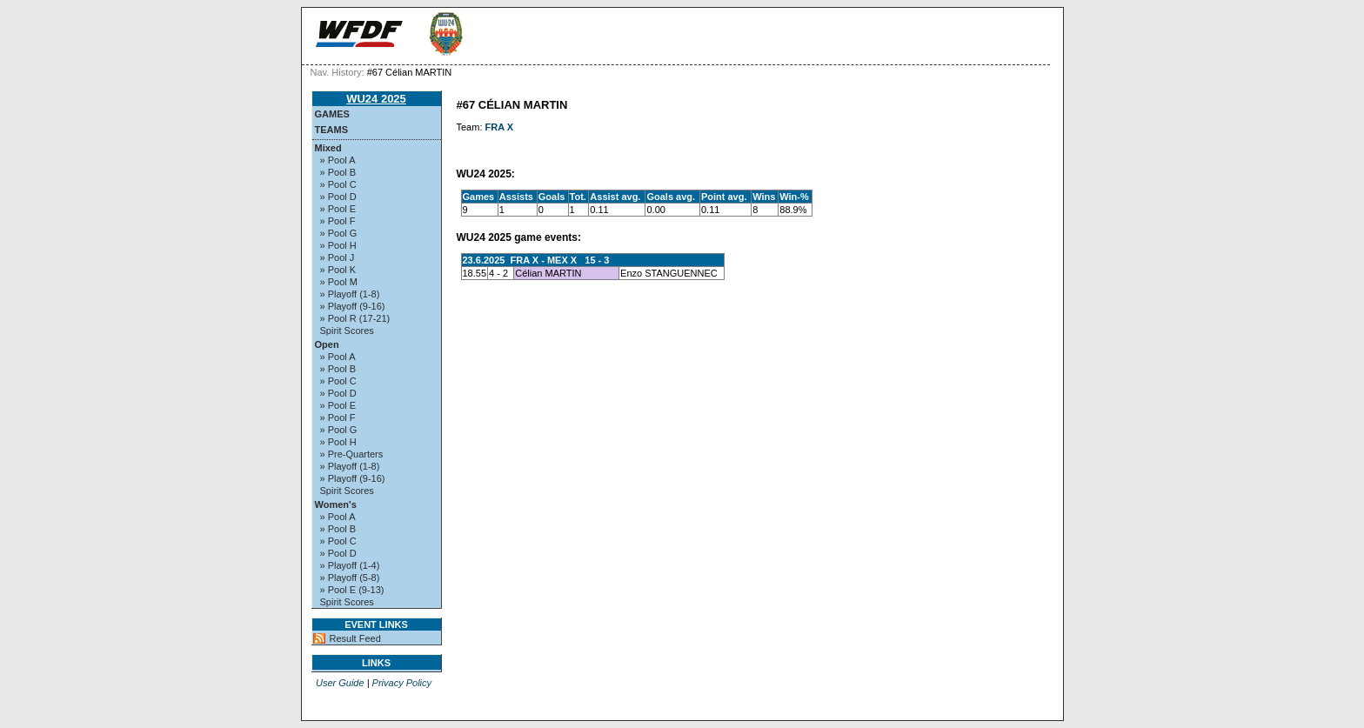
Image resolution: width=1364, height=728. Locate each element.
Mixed (328, 148)
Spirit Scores (347, 330)
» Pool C (338, 184)
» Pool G (339, 233)
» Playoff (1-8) (350, 294)
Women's (336, 504)
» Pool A (338, 160)
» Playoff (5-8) (350, 577)
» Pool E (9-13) (352, 589)
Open (327, 344)
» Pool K (338, 269)
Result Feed (355, 638)
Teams (332, 129)
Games (332, 114)
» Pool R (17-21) (355, 318)
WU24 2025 (376, 98)
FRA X (499, 127)
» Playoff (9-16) (352, 306)
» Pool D (338, 196)
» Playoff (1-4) (350, 565)
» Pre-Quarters (352, 454)
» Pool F (338, 221)
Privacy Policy (401, 683)
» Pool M (339, 282)
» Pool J (337, 257)
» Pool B (338, 172)
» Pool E (338, 209)
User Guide (340, 683)
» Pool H (338, 245)
